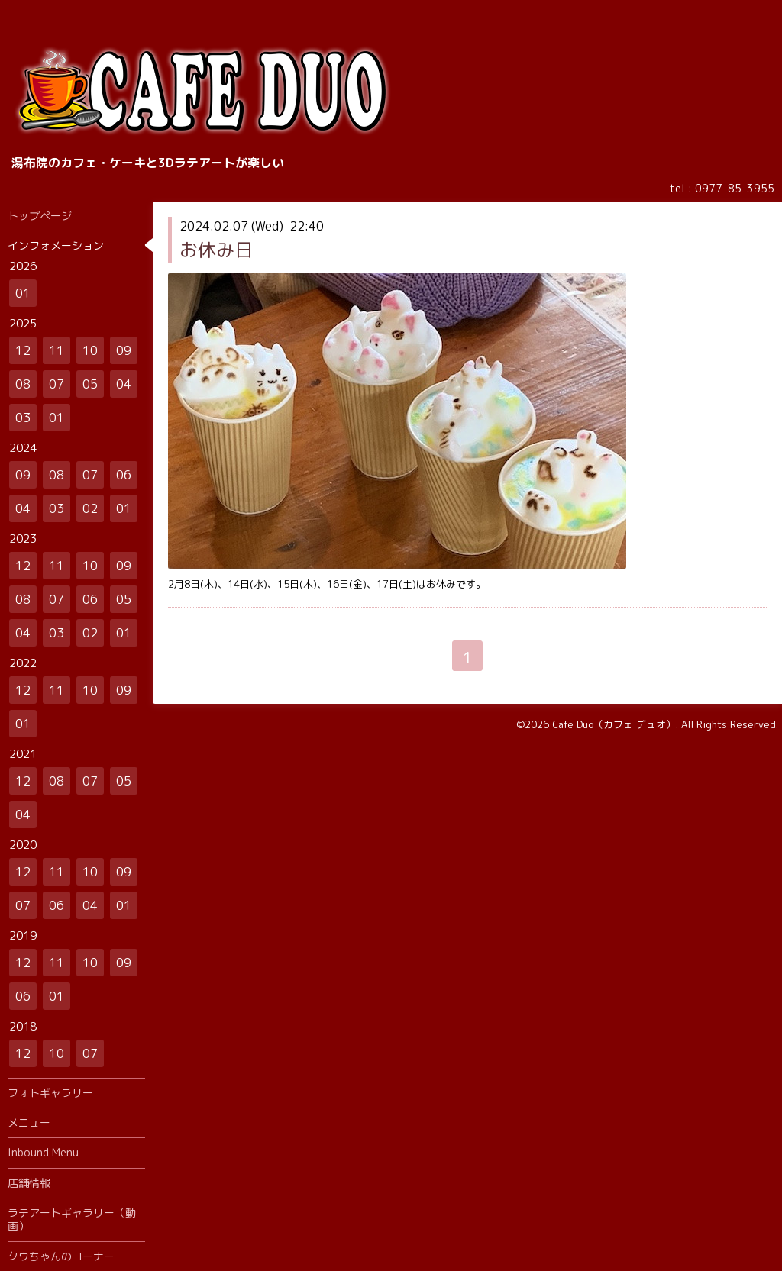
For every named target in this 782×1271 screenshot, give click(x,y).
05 (90, 384)
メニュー (29, 1122)
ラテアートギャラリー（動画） (72, 1219)
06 (123, 474)
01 (23, 293)
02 (90, 508)
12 (23, 350)
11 (56, 350)
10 (90, 350)
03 (23, 417)
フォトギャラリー (50, 1093)
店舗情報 (29, 1183)
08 (23, 384)
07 (56, 384)
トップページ (40, 215)
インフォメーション (56, 245)
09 (123, 350)
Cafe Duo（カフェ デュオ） (614, 724)
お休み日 (216, 250)
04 (123, 384)
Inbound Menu (43, 1152)
